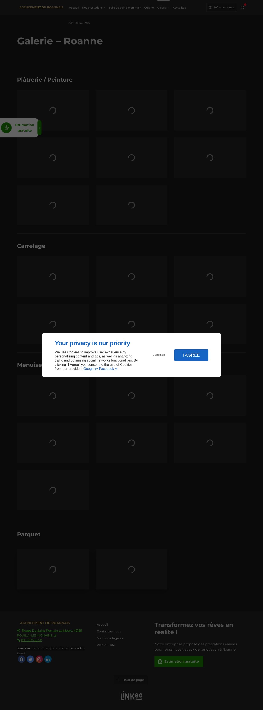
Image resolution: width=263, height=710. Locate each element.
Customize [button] (159, 354)
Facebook (106, 368)
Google (88, 368)
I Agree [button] (191, 355)
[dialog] (131, 355)
